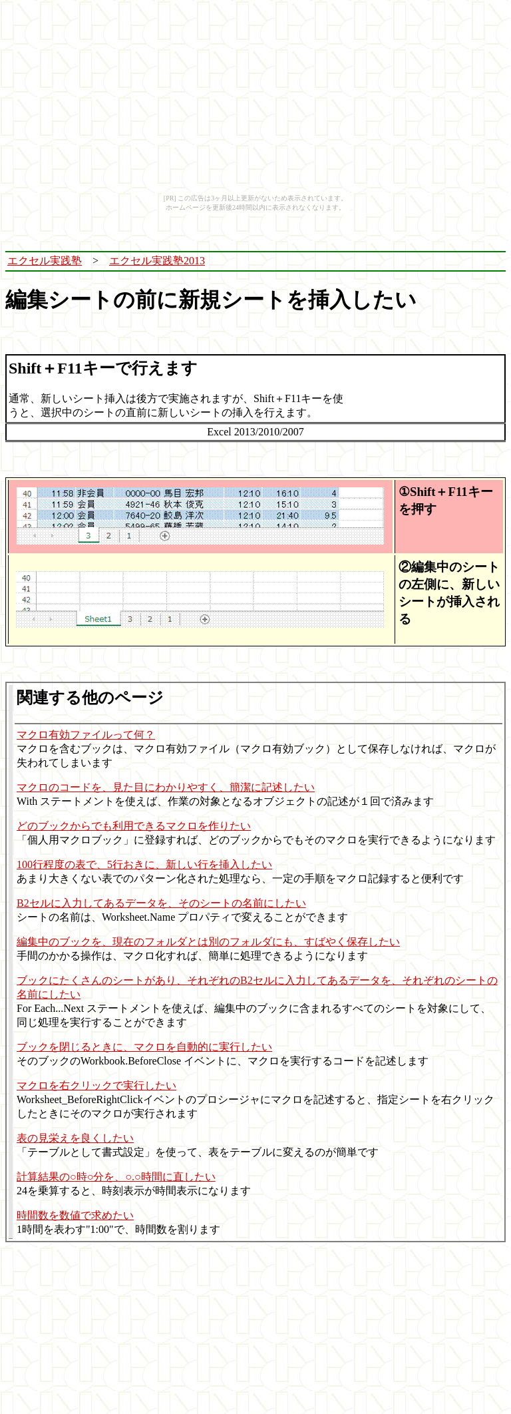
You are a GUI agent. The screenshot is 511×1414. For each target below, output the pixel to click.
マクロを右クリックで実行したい (96, 1085)
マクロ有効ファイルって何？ (86, 734)
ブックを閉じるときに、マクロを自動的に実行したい (144, 1047)
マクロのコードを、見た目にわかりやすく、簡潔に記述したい (166, 787)
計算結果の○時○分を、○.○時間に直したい (116, 1176)
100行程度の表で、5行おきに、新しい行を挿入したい (144, 864)
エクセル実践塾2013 (157, 260)
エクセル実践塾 (44, 260)
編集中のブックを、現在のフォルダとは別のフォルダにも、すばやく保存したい (208, 941)
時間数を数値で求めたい (75, 1215)
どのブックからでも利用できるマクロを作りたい (134, 825)
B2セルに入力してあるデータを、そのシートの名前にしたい (161, 903)
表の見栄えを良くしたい (75, 1138)
